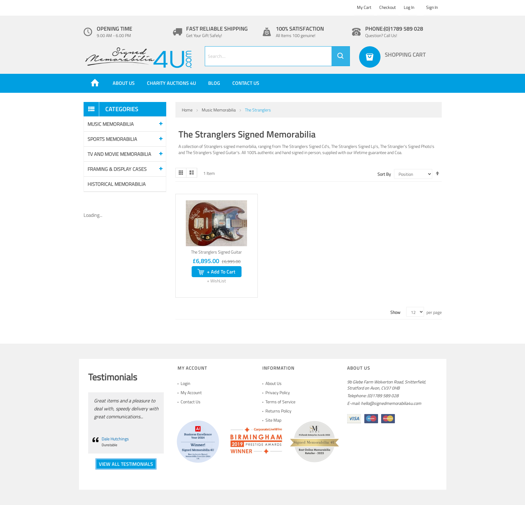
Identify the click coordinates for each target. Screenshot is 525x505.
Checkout (387, 7)
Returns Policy (278, 411)
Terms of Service (280, 401)
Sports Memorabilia (112, 139)
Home (187, 110)
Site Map (273, 420)
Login (185, 383)
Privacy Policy (277, 392)
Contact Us (245, 83)
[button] (216, 280)
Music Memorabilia (219, 110)
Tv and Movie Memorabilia (119, 154)
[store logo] (140, 57)
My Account (191, 392)
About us (124, 83)
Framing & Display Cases (117, 169)
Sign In (432, 7)
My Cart (364, 7)
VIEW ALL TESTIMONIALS (126, 464)
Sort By (384, 174)
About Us (273, 383)
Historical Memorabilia (117, 184)
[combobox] (277, 56)
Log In (409, 7)
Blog (214, 83)
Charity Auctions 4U (171, 83)
